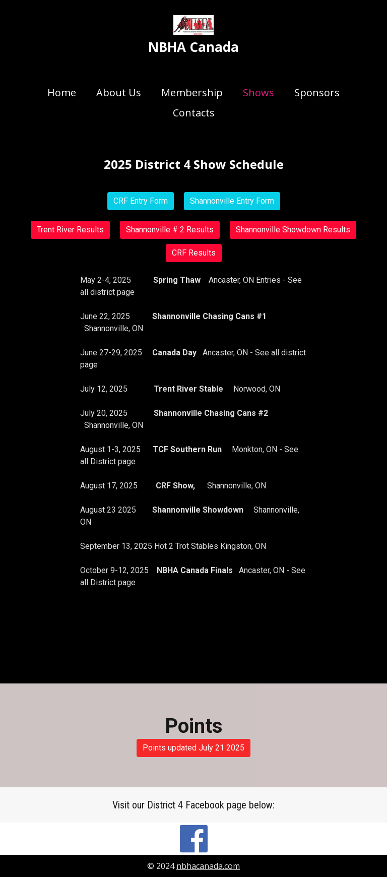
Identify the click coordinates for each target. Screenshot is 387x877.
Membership (192, 92)
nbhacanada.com (208, 865)
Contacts (194, 112)
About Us (118, 92)
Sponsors (317, 92)
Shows (258, 92)
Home (61, 92)
